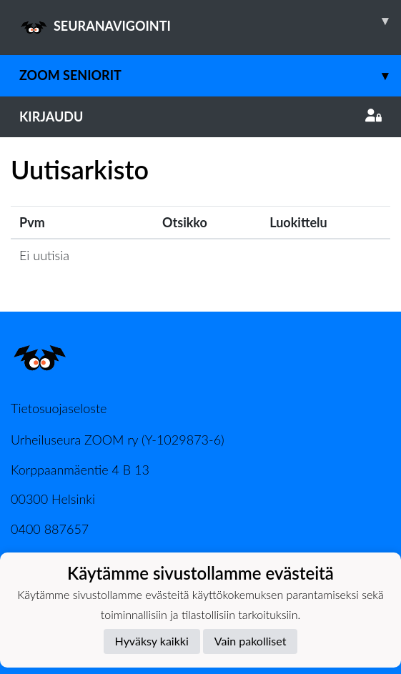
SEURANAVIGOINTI (210, 20)
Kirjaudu (200, 116)
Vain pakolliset (250, 641)
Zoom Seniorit (210, 75)
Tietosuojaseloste (59, 408)
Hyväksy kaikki (152, 641)
